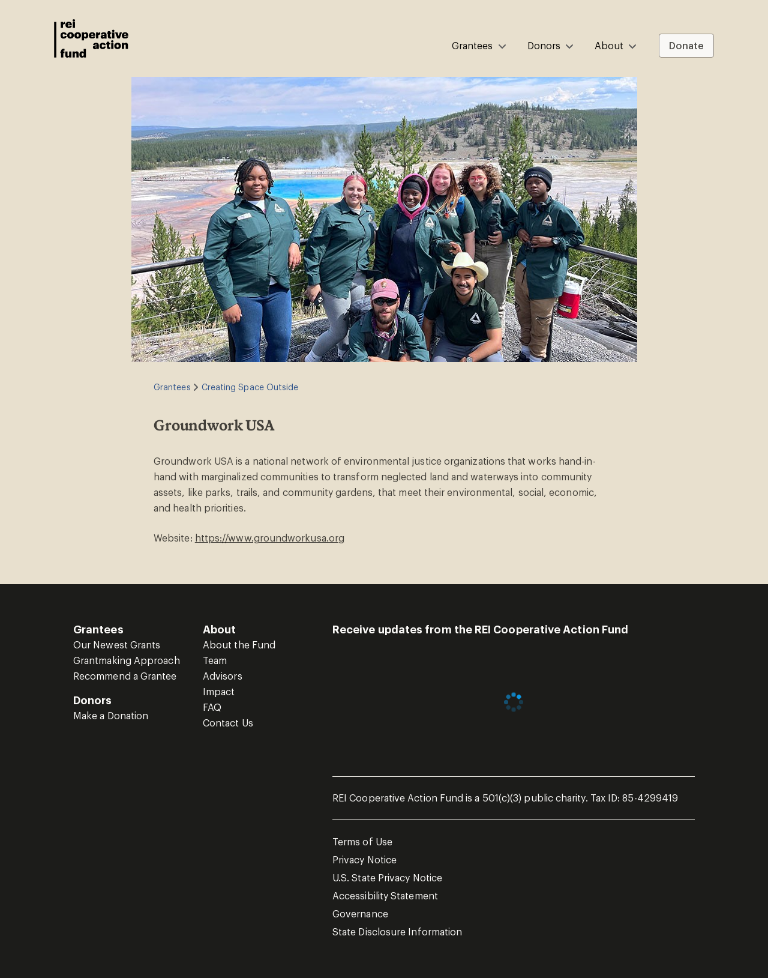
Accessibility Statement (385, 895)
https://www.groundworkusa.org (269, 537)
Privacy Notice (364, 859)
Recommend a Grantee (125, 675)
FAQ (212, 707)
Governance (360, 913)
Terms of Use (362, 841)
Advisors (222, 675)
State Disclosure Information (397, 931)
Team (215, 660)
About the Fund (239, 644)
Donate (686, 45)
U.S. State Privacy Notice (387, 877)
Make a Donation (110, 715)
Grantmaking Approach (126, 660)
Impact (219, 691)
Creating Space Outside (250, 387)
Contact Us (228, 722)
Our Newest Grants (116, 644)
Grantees (172, 387)
